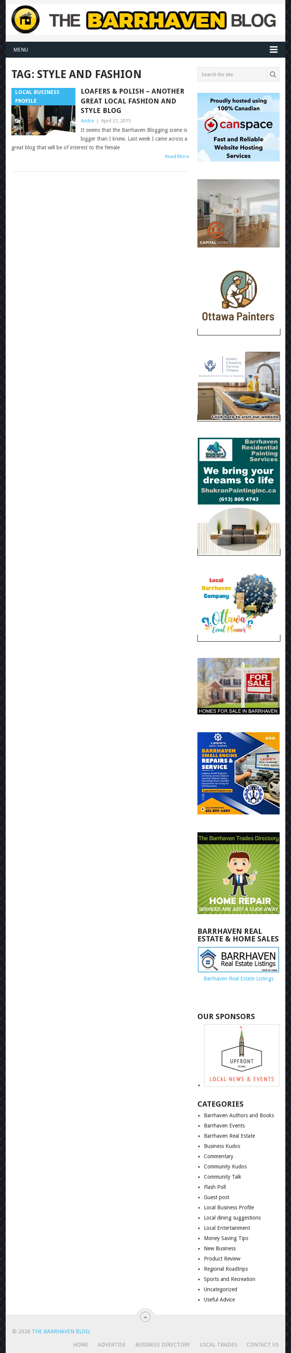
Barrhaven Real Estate (229, 1136)
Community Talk (222, 1177)
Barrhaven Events (224, 1126)
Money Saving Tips (226, 1238)
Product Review (222, 1259)
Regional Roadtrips (226, 1269)
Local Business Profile (229, 1207)
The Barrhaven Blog (60, 1331)
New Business (220, 1248)
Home (80, 1345)
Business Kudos (222, 1146)
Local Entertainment (227, 1228)
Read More (177, 156)
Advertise (112, 1345)
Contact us (263, 1345)
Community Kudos (225, 1167)
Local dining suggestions (232, 1218)
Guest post (216, 1197)
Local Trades (218, 1345)
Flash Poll (215, 1187)
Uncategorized (220, 1289)
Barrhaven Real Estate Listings (238, 979)
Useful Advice (219, 1300)
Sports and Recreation (229, 1279)
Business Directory (162, 1345)
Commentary (218, 1156)
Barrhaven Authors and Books (239, 1115)
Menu (20, 50)
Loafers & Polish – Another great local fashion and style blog (132, 100)
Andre (87, 121)
